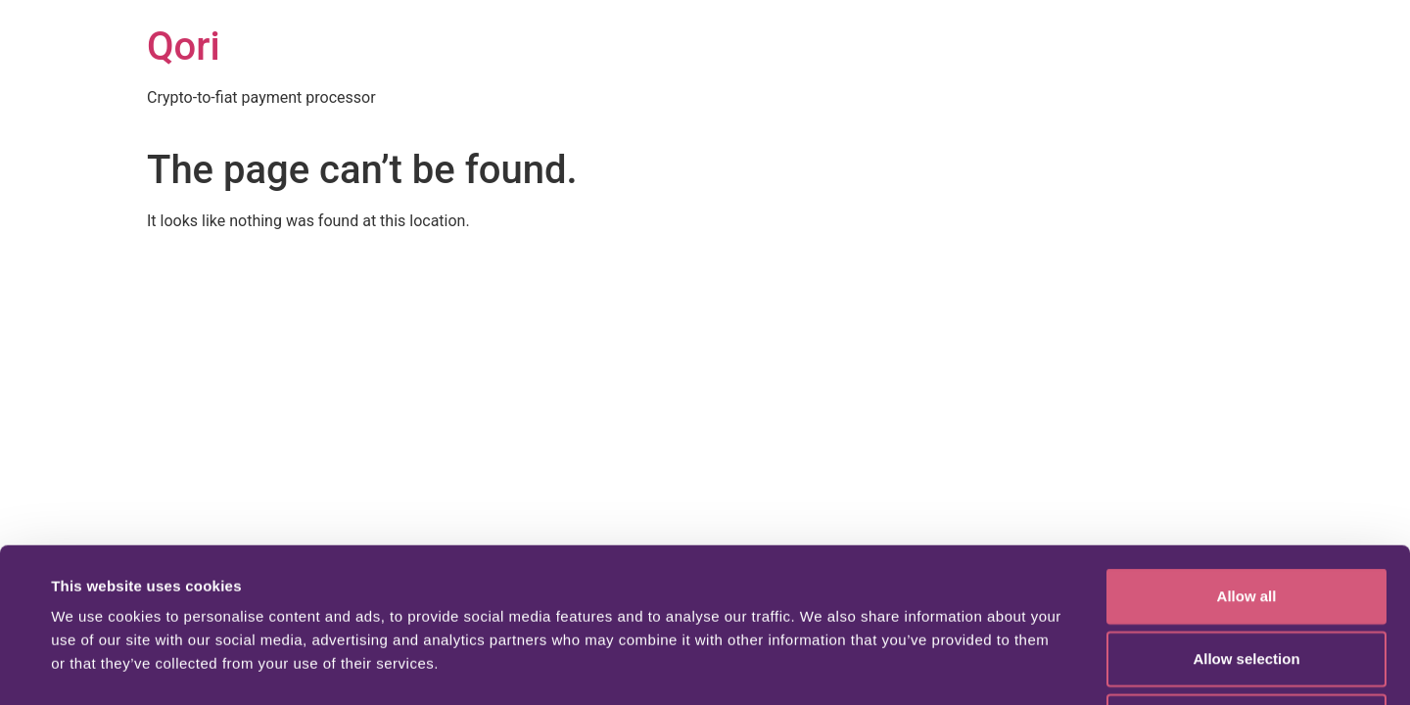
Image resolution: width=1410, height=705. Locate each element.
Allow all (1247, 451)
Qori (183, 47)
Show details (822, 666)
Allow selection (1246, 513)
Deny (1247, 576)
